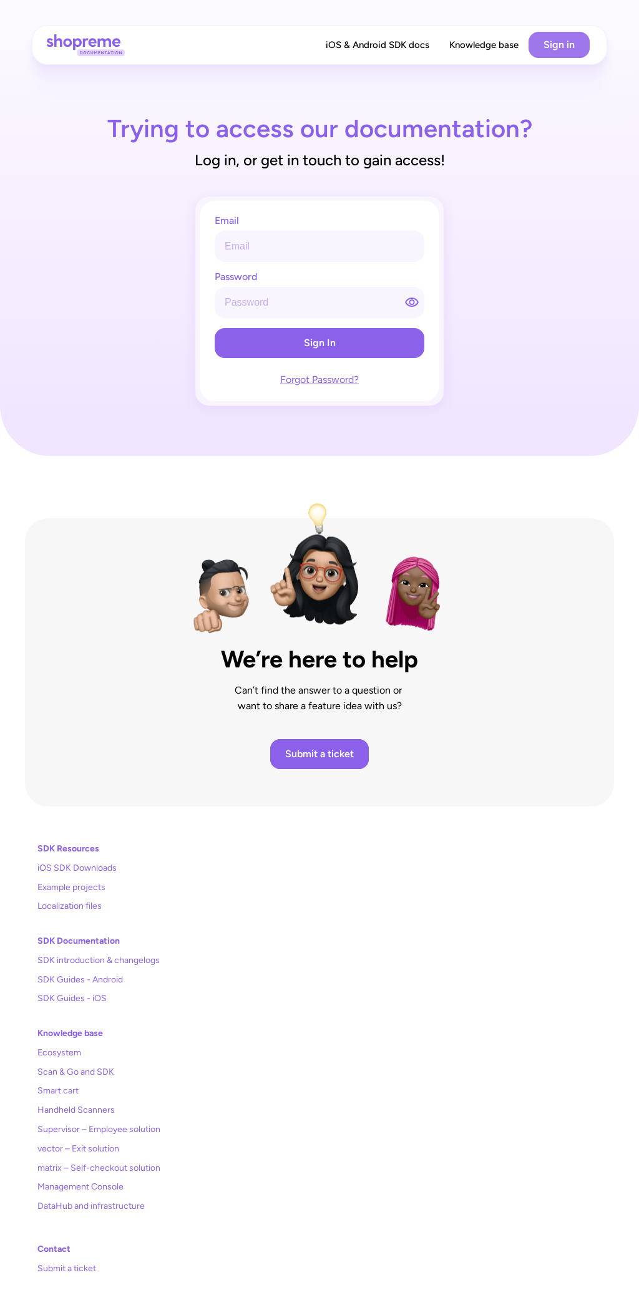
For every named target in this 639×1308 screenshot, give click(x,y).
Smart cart (58, 1090)
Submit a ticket (66, 1268)
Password (236, 277)
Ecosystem (59, 1052)
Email (227, 221)
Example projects (71, 887)
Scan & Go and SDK (75, 1072)
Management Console (80, 1186)
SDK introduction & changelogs (98, 960)
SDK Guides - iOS (72, 998)
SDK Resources (68, 848)
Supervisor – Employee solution (98, 1129)
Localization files (69, 906)
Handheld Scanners (76, 1110)
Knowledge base (70, 1033)
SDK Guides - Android (80, 979)
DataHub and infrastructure (91, 1206)
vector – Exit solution (78, 1148)
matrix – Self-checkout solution (98, 1168)
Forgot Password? (319, 379)
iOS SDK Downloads (77, 868)
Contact (54, 1249)
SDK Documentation (78, 941)
